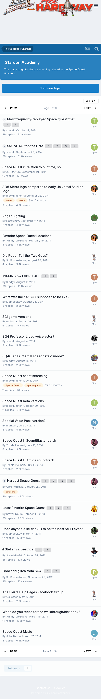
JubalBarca (13, 636)
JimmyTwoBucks (16, 240)
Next (87, 108)
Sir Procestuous (16, 260)
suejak (10, 130)
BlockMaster (14, 195)
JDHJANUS (13, 171)
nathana (11, 321)
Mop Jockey (14, 301)
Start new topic (50, 88)
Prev (13, 108)
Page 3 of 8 (50, 108)
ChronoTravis (14, 486)
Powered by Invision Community (50, 693)
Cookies (59, 688)
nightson (11, 425)
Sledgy (10, 282)
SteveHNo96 (14, 513)
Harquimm (12, 220)
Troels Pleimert (15, 445)
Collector (12, 596)
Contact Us (43, 688)
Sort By (91, 101)
